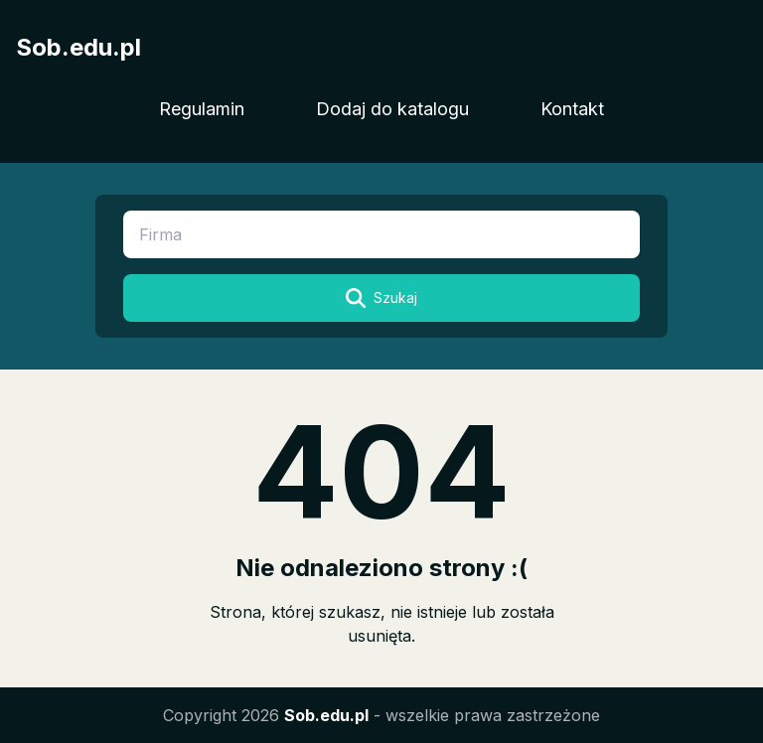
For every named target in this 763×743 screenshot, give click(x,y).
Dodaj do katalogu (392, 108)
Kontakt (572, 108)
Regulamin (201, 108)
